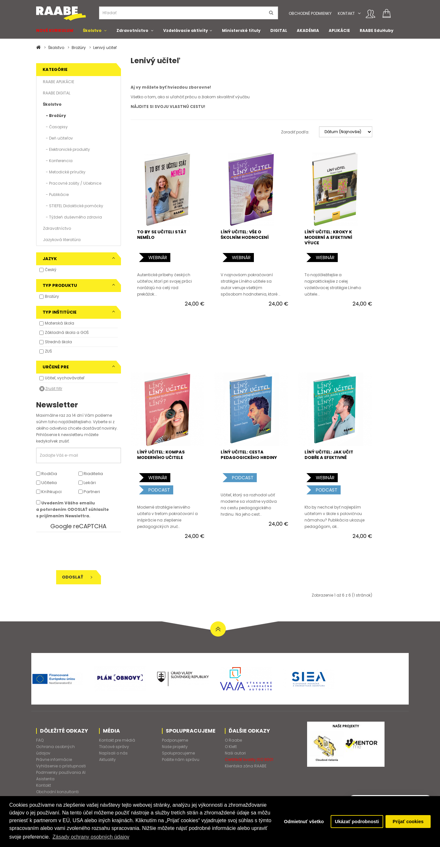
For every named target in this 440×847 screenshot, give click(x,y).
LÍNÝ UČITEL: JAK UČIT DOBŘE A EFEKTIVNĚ (329, 455)
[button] (359, 13)
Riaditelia (90, 474)
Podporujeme (175, 740)
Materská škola (59, 323)
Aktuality (107, 759)
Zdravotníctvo (132, 30)
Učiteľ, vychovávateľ (65, 378)
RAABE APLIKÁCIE (58, 81)
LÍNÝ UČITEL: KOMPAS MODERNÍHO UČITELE (161, 455)
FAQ (40, 740)
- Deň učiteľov (58, 138)
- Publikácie (56, 194)
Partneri (89, 492)
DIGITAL (278, 30)
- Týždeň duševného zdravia (72, 217)
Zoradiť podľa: (295, 132)
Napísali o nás (113, 753)
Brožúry (79, 47)
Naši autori (235, 753)
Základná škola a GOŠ (67, 332)
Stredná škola (58, 342)
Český (50, 269)
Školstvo (92, 30)
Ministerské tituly (241, 30)
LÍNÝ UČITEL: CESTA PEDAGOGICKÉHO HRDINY (249, 455)
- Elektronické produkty (66, 149)
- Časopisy (55, 127)
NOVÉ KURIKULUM (54, 30)
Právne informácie (54, 759)
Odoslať (77, 577)
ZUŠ (48, 351)
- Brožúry (54, 115)
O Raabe (233, 740)
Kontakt (346, 13)
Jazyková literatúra (62, 239)
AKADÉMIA (308, 30)
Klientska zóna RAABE (245, 766)
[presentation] (80, 551)
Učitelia (46, 483)
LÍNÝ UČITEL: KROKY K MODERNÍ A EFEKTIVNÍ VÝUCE (328, 237)
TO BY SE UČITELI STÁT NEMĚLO (161, 234)
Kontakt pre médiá (117, 740)
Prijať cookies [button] (408, 821)
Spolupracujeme (178, 753)
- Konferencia (58, 160)
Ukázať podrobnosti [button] (357, 821)
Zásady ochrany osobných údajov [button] (91, 837)
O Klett (231, 746)
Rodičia (46, 474)
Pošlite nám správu (180, 759)
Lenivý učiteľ (105, 47)
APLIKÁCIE (339, 30)
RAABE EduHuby (377, 30)
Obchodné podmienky (310, 13)
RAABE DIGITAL (56, 93)
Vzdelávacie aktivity (185, 30)
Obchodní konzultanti (57, 791)
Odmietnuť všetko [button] (304, 821)
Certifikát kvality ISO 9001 (249, 759)
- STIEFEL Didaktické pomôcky (73, 206)
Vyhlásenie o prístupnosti (61, 766)
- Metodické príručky (64, 172)
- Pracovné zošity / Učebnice (72, 183)
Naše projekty (175, 746)
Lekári (87, 483)
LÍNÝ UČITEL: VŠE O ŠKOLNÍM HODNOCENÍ (245, 234)
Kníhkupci (49, 492)
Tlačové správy (114, 746)
